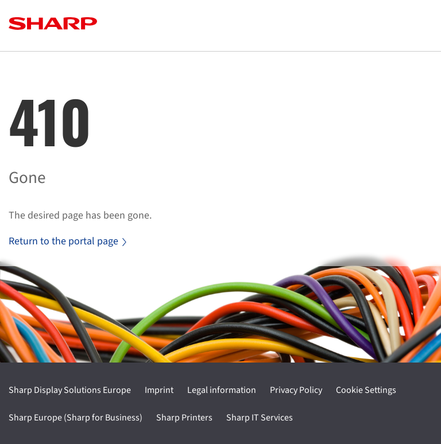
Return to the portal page (67, 241)
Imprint (159, 390)
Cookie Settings (366, 390)
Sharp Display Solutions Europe (70, 390)
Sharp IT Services (259, 417)
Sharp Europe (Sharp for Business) (75, 417)
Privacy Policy (296, 390)
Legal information (221, 390)
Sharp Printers (184, 417)
